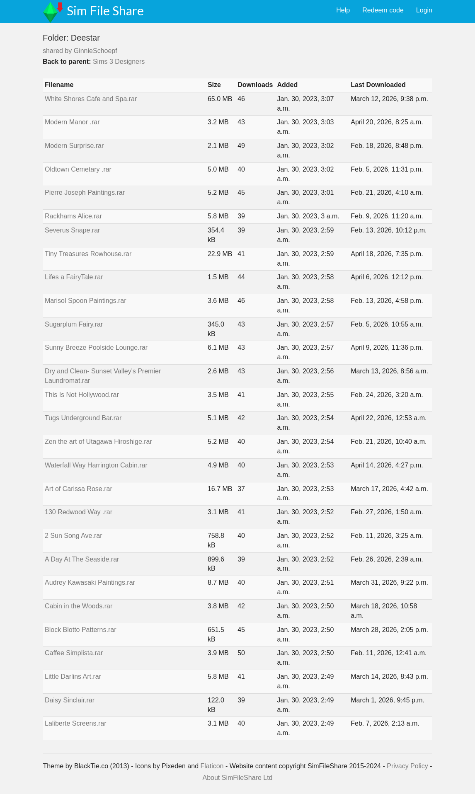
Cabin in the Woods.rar (78, 606)
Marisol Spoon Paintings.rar (85, 300)
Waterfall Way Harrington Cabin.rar (96, 465)
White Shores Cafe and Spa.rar (91, 98)
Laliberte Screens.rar (76, 723)
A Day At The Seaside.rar (82, 559)
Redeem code (383, 10)
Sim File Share (105, 10)
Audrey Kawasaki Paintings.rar (90, 582)
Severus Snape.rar (72, 230)
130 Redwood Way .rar (78, 512)
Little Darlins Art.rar (73, 676)
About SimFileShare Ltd (238, 777)
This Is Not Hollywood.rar (82, 394)
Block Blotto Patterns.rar (80, 629)
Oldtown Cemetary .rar (78, 169)
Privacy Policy (407, 766)
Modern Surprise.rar (74, 145)
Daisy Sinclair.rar (70, 700)
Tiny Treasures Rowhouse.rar (88, 253)
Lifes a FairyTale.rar (74, 277)
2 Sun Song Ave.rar (73, 535)
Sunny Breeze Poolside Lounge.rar (96, 347)
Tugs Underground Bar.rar (83, 417)
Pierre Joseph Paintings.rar (85, 192)
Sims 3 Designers (119, 61)
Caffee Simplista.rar (74, 652)
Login (424, 10)
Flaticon (211, 766)
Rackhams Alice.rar (73, 216)
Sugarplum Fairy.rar (74, 324)
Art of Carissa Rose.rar (78, 488)
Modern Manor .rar (72, 122)
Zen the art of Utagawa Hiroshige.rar (98, 441)
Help (343, 10)
